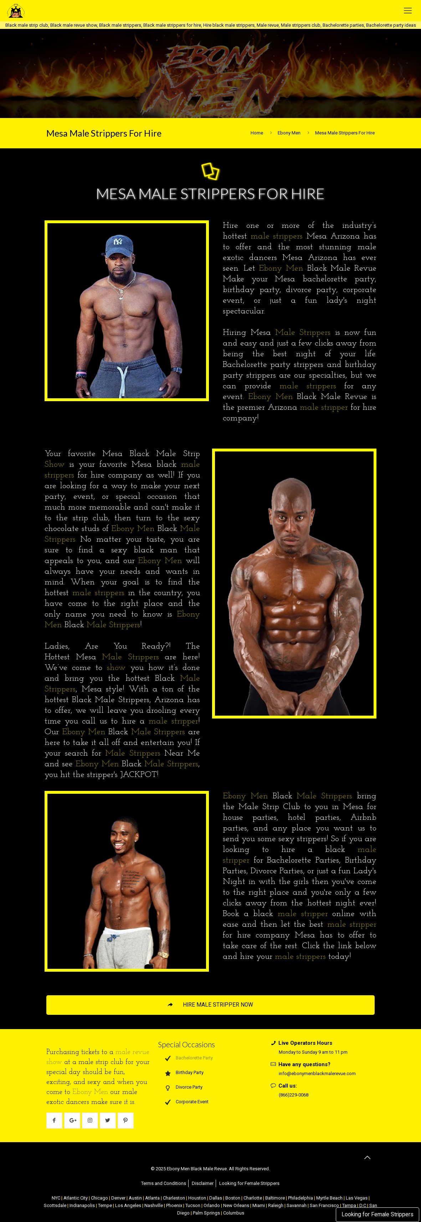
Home (257, 133)
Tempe (105, 1205)
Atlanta (152, 1198)
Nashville (153, 1205)
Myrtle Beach (329, 1198)
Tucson (192, 1205)
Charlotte (252, 1198)
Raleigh (275, 1205)
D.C (362, 1205)
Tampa (349, 1205)
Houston (197, 1198)
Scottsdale (55, 1205)
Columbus (233, 1213)
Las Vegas (357, 1198)
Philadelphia (300, 1198)
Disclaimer (203, 1183)
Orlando (212, 1205)
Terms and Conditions (163, 1183)
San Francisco (324, 1205)
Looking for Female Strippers (378, 1214)
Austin (135, 1198)
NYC (56, 1198)
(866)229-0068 (293, 1095)
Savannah (297, 1205)
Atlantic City (75, 1198)
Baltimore (275, 1198)
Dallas (215, 1198)
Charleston (174, 1198)
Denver (118, 1198)
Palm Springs (206, 1213)
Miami (258, 1205)
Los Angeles (128, 1205)
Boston (232, 1198)
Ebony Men (289, 133)
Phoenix (174, 1205)
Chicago (99, 1198)
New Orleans (236, 1205)
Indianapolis (82, 1205)
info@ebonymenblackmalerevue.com (317, 1073)
